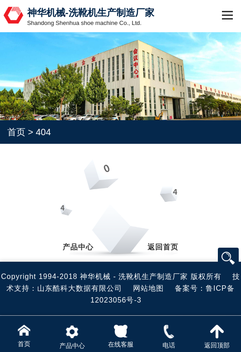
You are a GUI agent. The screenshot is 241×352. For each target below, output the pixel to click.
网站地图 (148, 288)
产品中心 (78, 247)
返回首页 (163, 247)
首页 (16, 132)
